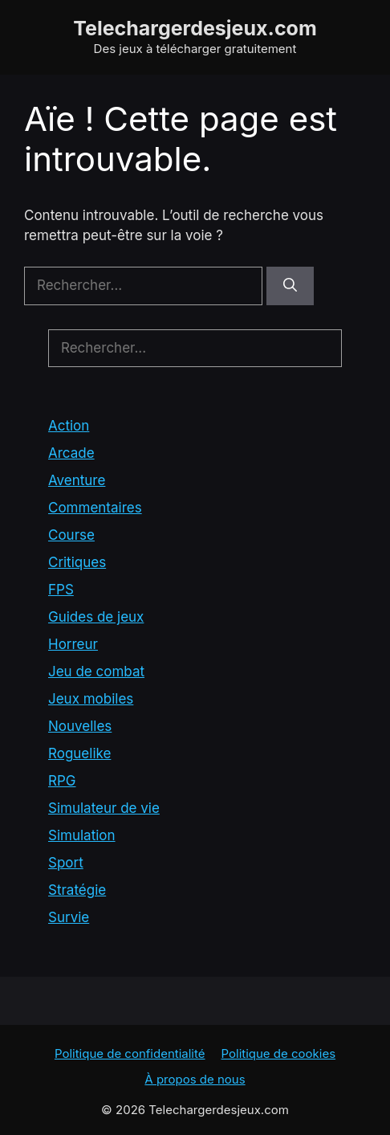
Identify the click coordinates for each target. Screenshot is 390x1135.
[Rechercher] (290, 286)
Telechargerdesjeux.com (195, 28)
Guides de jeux (96, 617)
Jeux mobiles (90, 699)
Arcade (71, 453)
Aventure (76, 480)
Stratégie (77, 890)
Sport (65, 863)
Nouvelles (80, 726)
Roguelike (79, 753)
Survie (68, 917)
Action (68, 426)
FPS (61, 590)
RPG (61, 781)
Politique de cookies (278, 1053)
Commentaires (95, 508)
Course (71, 535)
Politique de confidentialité (130, 1053)
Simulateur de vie (104, 808)
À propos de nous (194, 1079)
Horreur (73, 644)
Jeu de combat (96, 671)
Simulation (82, 835)
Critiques (77, 562)
